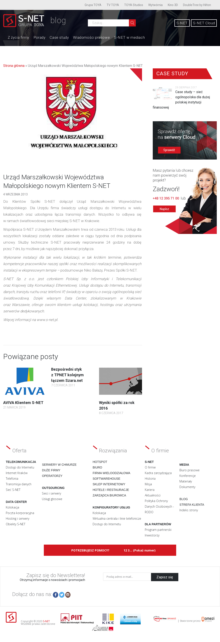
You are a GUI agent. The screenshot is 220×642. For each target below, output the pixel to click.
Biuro (97, 467)
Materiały (185, 481)
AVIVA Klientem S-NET (23, 402)
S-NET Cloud (204, 23)
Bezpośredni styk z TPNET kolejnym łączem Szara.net (67, 375)
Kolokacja (12, 507)
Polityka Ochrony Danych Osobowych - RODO (159, 506)
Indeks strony (188, 510)
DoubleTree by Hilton (197, 5)
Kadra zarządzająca (158, 473)
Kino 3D (173, 5)
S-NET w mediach (129, 37)
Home (3, 37)
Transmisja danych (18, 484)
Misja (148, 484)
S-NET (182, 23)
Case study (59, 37)
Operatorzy (52, 476)
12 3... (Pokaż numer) (140, 550)
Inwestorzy (152, 535)
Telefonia (12, 478)
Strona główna (13, 66)
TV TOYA (113, 5)
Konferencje (187, 476)
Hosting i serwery (17, 518)
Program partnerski (158, 530)
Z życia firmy (18, 37)
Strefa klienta (191, 504)
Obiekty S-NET (15, 524)
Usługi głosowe (52, 499)
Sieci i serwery (51, 493)
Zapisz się (164, 576)
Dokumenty (187, 487)
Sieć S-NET (13, 490)
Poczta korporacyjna (20, 513)
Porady (40, 37)
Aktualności (152, 495)
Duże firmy (51, 470)
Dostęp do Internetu (20, 467)
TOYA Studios (133, 5)
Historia (150, 478)
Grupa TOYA (93, 5)
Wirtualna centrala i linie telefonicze (117, 518)
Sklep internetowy (109, 484)
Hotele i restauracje (111, 489)
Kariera (149, 490)
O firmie (150, 467)
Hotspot (100, 462)
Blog (183, 499)
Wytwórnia (155, 5)
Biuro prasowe (189, 470)
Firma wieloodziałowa (111, 473)
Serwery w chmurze (59, 464)
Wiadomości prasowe (91, 37)
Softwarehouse (106, 478)
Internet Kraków (17, 473)
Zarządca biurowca (109, 495)
